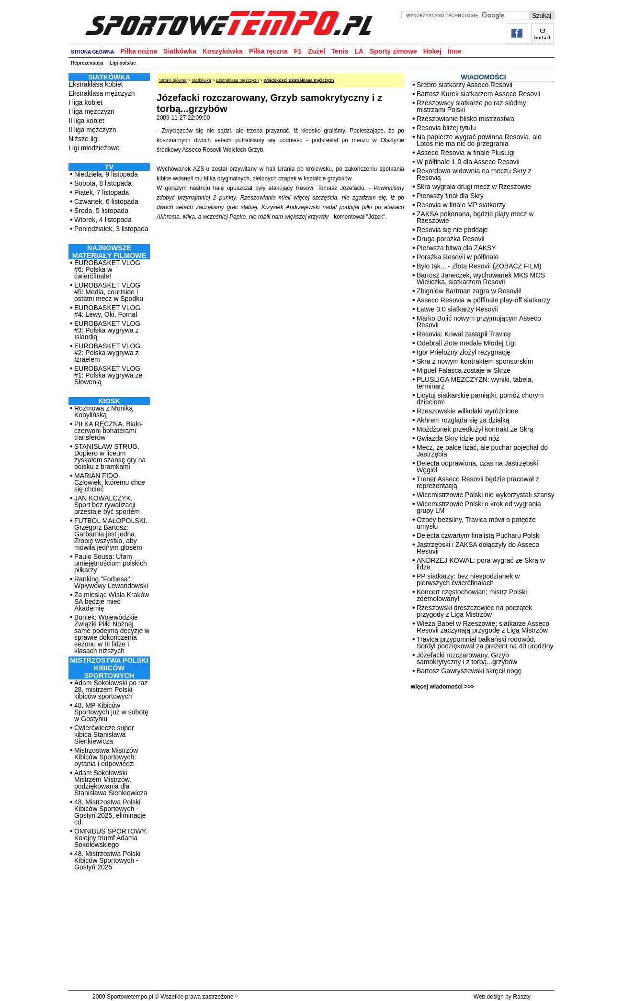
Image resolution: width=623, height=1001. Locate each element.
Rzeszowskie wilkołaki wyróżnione (467, 411)
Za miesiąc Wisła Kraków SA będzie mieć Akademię (111, 601)
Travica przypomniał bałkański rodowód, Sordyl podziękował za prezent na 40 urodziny (485, 642)
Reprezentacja (87, 63)
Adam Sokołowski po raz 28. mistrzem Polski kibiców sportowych (110, 689)
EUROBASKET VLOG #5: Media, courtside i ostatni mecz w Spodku (108, 291)
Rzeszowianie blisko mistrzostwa (465, 118)
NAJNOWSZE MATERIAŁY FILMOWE (109, 251)
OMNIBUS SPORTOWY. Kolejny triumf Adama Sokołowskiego (110, 837)
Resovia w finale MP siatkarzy (461, 205)
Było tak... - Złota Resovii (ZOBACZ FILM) (479, 266)
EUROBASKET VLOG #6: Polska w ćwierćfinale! (107, 269)
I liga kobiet (85, 102)
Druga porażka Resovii (451, 239)
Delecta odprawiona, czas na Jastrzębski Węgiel (477, 466)
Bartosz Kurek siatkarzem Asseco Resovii (478, 94)
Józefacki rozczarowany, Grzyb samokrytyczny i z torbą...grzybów (467, 658)
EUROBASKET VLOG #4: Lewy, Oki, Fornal (107, 311)
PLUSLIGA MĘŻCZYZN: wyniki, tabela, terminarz (475, 383)
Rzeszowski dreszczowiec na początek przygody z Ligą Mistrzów (474, 611)
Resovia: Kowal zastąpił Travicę (464, 334)
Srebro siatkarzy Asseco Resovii (464, 85)
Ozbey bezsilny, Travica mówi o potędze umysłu (476, 523)
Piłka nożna (138, 51)
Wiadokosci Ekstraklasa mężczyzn (298, 80)
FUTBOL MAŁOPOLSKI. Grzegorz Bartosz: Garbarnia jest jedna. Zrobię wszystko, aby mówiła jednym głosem (110, 534)
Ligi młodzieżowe (94, 148)
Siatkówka (179, 51)
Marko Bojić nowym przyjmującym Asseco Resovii (479, 321)
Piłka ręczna (268, 51)
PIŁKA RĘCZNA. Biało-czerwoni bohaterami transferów (108, 430)
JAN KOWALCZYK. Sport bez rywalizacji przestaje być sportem (107, 504)
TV (109, 167)
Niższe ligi (83, 139)
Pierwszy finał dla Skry (450, 196)
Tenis (340, 51)
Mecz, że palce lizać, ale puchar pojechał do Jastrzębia (482, 451)
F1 (298, 51)
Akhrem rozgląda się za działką (463, 420)
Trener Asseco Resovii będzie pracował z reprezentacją (478, 482)
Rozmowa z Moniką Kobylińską (103, 411)
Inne (455, 51)
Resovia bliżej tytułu (446, 128)
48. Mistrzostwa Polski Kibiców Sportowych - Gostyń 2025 (107, 860)
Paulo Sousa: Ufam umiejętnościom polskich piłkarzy (110, 563)
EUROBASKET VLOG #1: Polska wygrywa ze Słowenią (108, 375)
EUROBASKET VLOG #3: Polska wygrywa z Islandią (107, 330)
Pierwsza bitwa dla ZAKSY (456, 248)
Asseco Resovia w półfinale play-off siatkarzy (483, 300)
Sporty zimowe (393, 51)
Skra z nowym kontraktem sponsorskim (475, 361)
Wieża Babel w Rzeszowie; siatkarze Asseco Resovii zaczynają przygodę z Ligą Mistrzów (483, 627)
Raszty (522, 996)
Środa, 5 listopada (101, 210)
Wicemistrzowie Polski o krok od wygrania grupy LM (479, 507)
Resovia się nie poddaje (452, 230)
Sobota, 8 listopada (103, 183)
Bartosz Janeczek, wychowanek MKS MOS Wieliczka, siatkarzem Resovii (481, 278)
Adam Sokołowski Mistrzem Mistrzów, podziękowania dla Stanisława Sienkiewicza (110, 783)
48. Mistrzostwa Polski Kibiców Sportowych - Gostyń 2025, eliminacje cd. (110, 812)
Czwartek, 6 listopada (106, 201)
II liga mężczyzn (92, 129)
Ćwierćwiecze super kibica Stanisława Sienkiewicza (104, 734)
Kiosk (109, 401)
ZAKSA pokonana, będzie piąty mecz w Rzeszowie (475, 217)
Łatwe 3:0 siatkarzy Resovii (457, 309)
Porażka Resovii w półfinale (457, 257)
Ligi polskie (123, 63)
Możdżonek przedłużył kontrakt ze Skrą (475, 429)
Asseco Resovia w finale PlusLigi (466, 152)
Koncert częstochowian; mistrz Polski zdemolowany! (472, 595)
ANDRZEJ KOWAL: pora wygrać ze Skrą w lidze (481, 563)
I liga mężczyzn (91, 111)
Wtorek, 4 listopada (103, 219)
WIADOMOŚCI (483, 77)
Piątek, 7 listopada (101, 192)
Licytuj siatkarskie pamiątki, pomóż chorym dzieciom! (480, 398)
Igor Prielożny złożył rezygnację (463, 352)
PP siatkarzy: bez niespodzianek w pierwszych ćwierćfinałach (468, 579)
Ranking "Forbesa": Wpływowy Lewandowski (111, 582)
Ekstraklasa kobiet (95, 84)
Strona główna (173, 80)
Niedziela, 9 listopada (106, 174)
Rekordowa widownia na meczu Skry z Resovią (474, 174)
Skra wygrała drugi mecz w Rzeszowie (474, 186)
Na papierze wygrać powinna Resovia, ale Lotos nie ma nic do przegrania (479, 140)
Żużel (316, 51)
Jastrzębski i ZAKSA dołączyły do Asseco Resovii (478, 548)
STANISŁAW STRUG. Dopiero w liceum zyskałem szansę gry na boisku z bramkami (110, 456)
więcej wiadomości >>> (442, 686)
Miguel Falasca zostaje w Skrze (463, 370)
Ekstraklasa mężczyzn (101, 93)
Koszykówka (223, 51)
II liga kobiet (86, 120)
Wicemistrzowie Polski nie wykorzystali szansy (486, 495)
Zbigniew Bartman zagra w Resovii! (469, 291)
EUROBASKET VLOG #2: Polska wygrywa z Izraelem (107, 352)
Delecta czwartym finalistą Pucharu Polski (479, 535)
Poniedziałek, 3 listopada (111, 229)
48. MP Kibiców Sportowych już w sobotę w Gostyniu (111, 712)
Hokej (432, 51)
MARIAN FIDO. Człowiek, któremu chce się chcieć (109, 482)
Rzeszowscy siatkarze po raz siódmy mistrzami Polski (471, 106)
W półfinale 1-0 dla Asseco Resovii (468, 162)
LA (358, 51)
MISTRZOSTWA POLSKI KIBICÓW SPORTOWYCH (109, 667)
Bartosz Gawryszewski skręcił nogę (469, 671)
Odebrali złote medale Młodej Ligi (466, 343)
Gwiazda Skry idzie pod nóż (458, 438)
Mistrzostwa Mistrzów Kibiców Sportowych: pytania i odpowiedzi (106, 756)
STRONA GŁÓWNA (92, 52)
